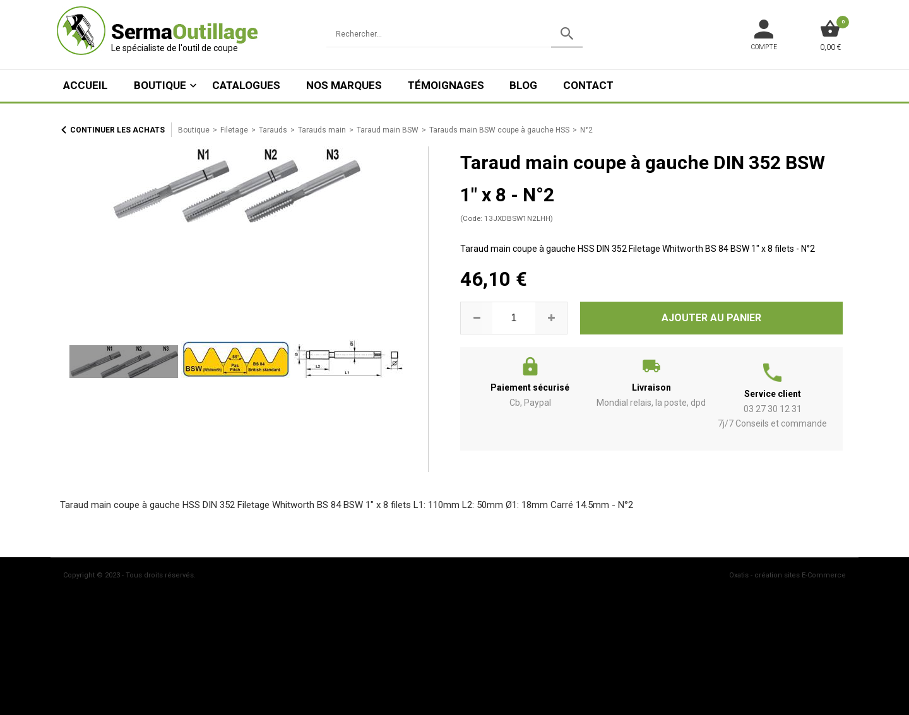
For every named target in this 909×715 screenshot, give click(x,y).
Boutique (160, 85)
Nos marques (344, 85)
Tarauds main (322, 130)
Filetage (234, 130)
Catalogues (246, 85)
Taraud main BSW (388, 130)
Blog (523, 85)
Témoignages (446, 85)
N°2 (586, 130)
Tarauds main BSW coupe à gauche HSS (499, 130)
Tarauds (273, 130)
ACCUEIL (85, 85)
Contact (588, 85)
